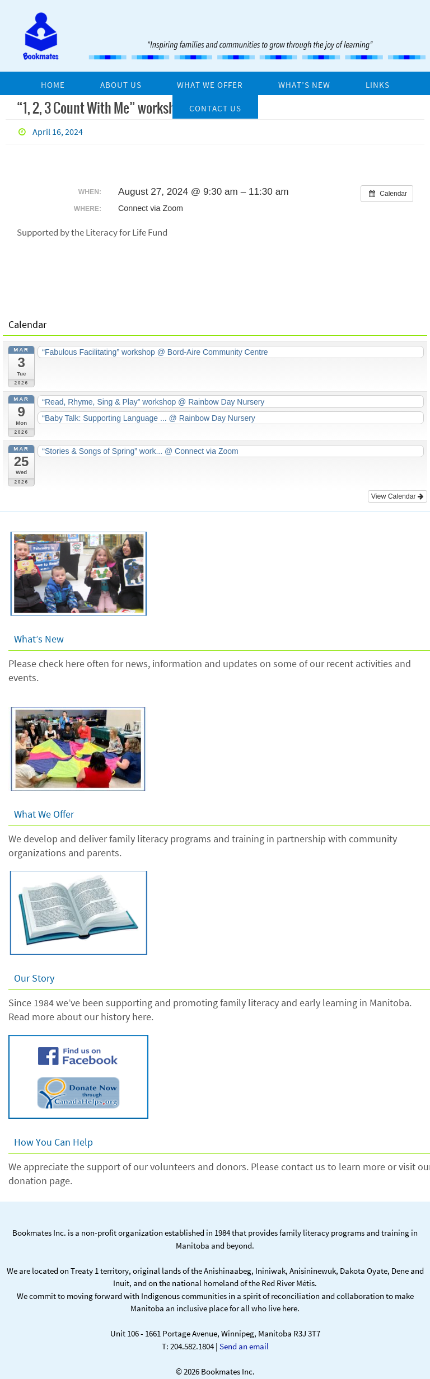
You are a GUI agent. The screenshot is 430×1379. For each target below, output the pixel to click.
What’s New (39, 634)
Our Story (34, 973)
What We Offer (44, 809)
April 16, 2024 (57, 131)
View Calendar (398, 492)
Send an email (244, 1341)
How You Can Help (53, 1137)
